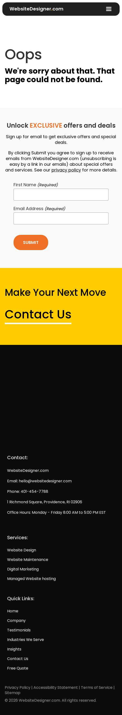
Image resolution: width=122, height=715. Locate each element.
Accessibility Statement (55, 687)
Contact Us (38, 314)
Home (12, 611)
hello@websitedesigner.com (45, 481)
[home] (34, 7)
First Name (36, 184)
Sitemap (12, 692)
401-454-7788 (34, 491)
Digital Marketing (23, 569)
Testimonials (19, 630)
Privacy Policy (17, 687)
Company (16, 620)
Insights (14, 649)
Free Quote (17, 668)
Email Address (39, 208)
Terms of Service (97, 687)
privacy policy (66, 170)
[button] (108, 9)
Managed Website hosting (31, 578)
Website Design (21, 550)
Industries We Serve (25, 639)
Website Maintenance (27, 559)
